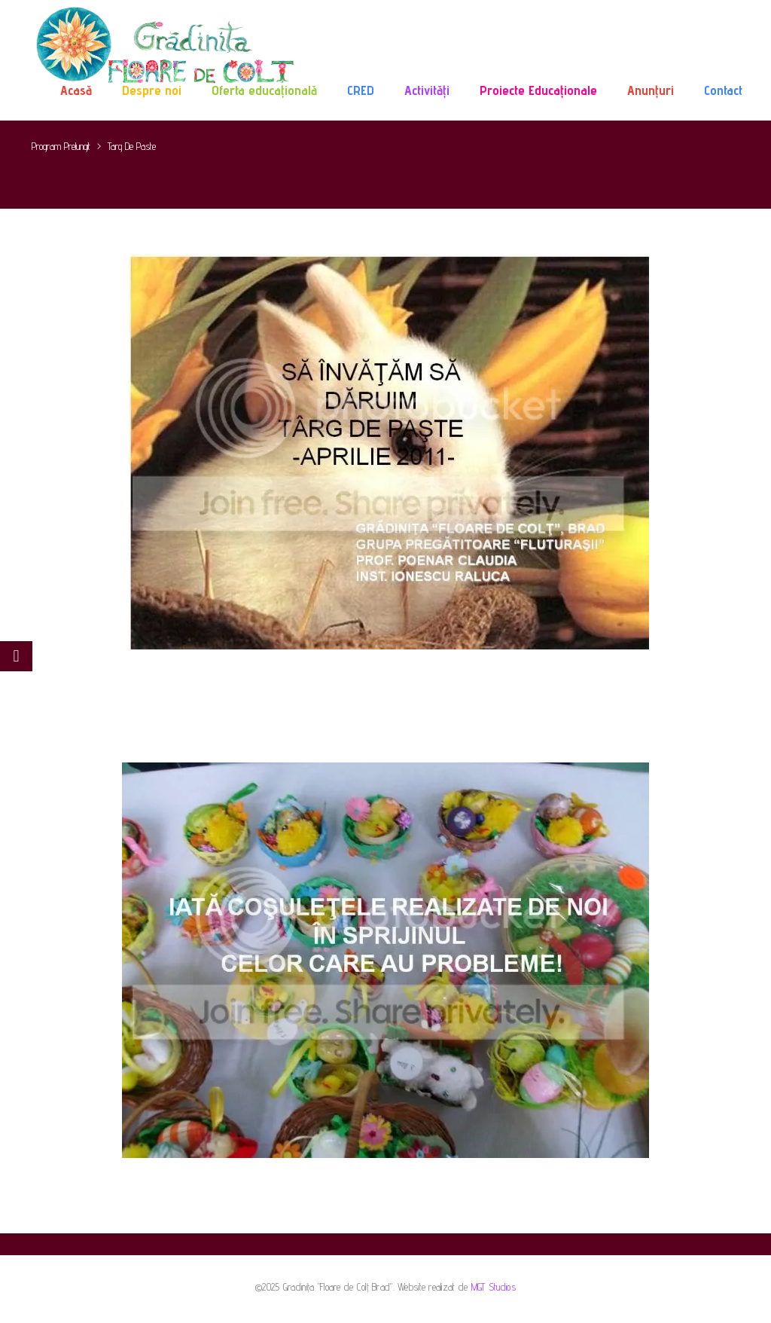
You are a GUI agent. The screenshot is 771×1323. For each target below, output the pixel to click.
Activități (426, 90)
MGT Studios (493, 1287)
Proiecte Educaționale (538, 90)
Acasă (76, 90)
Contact (723, 90)
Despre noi (151, 90)
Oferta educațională (264, 90)
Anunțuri (650, 90)
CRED (360, 90)
